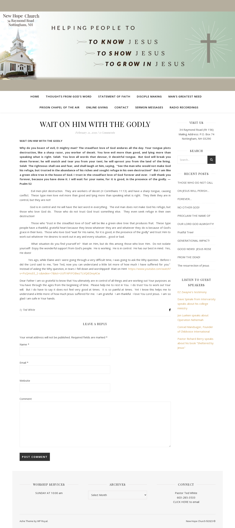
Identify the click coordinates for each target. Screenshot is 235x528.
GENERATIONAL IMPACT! (193, 240)
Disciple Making (149, 96)
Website (25, 380)
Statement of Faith (114, 96)
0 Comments (107, 132)
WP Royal (42, 521)
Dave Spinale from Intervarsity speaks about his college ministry (196, 303)
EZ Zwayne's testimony (192, 292)
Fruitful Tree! (185, 232)
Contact (122, 107)
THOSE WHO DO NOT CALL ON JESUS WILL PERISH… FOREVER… (195, 191)
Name (24, 344)
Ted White (29, 309)
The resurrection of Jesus (193, 265)
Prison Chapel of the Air (59, 107)
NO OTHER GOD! (188, 207)
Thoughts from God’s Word (69, 96)
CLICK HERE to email (186, 502)
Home (34, 96)
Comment (26, 399)
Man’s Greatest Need (185, 96)
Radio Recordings (184, 107)
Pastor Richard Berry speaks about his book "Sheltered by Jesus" (195, 343)
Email (24, 362)
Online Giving (97, 107)
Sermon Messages (149, 107)
